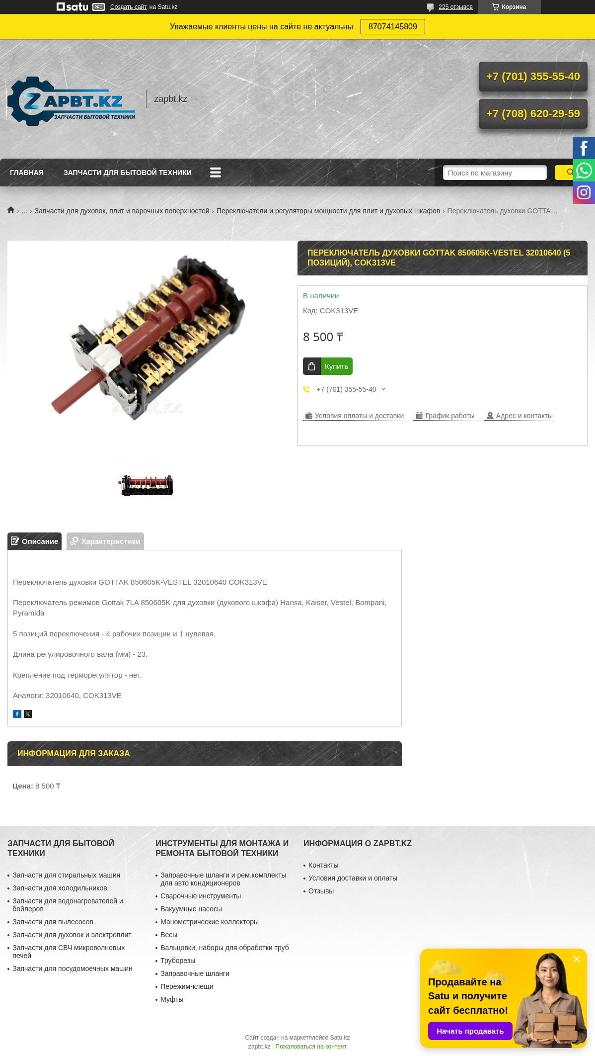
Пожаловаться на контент (311, 1046)
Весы (168, 935)
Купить (336, 366)
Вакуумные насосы (191, 909)
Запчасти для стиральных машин (66, 875)
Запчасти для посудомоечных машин (72, 968)
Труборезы (177, 961)
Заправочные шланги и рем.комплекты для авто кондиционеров (223, 879)
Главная (27, 172)
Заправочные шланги (194, 973)
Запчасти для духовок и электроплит (71, 935)
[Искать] (571, 172)
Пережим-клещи (186, 986)
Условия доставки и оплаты (352, 878)
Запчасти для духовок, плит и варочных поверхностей (122, 211)
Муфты (171, 999)
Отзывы (321, 891)
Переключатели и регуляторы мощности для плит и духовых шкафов (328, 211)
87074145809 (393, 26)
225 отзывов (456, 6)
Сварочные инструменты (200, 896)
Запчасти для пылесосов (52, 922)
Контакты (323, 865)
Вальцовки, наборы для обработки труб (224, 948)
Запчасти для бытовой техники (128, 172)
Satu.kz (340, 1037)
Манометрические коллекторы (209, 922)
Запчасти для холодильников (59, 888)
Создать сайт (128, 6)
